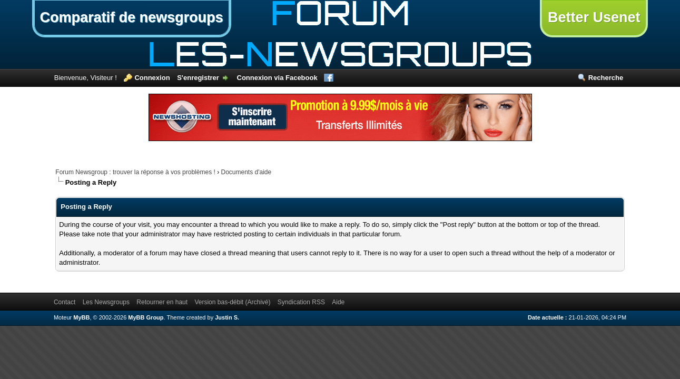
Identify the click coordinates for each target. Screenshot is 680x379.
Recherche (605, 78)
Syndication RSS (301, 302)
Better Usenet (594, 17)
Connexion (152, 78)
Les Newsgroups (106, 302)
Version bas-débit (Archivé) (232, 302)
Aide (338, 302)
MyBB (81, 317)
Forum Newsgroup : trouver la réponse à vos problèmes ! (135, 172)
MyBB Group (145, 317)
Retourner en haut (162, 302)
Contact (64, 302)
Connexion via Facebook (277, 78)
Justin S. (227, 317)
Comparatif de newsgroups (131, 17)
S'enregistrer (198, 78)
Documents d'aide (246, 172)
